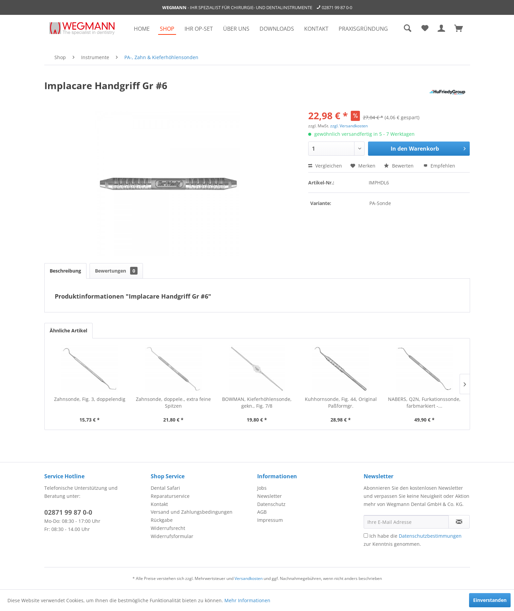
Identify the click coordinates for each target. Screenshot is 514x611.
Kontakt (159, 504)
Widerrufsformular (172, 536)
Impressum (270, 520)
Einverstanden (490, 600)
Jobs (262, 488)
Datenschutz (271, 504)
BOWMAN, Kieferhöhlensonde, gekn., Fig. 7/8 (257, 402)
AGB (262, 512)
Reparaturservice (170, 496)
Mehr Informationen (247, 600)
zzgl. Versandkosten (349, 126)
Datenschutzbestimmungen (430, 536)
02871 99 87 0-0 (337, 7)
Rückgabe (162, 520)
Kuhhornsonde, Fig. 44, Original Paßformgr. (341, 402)
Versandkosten (249, 578)
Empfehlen (439, 165)
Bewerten (399, 165)
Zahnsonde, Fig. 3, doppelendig (89, 399)
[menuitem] (142, 28)
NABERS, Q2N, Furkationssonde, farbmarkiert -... (424, 402)
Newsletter (269, 496)
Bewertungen (116, 271)
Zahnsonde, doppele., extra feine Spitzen (173, 402)
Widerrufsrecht (168, 528)
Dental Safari (165, 488)
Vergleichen (325, 165)
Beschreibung (65, 271)
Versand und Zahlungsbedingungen (191, 512)
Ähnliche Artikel (68, 330)
